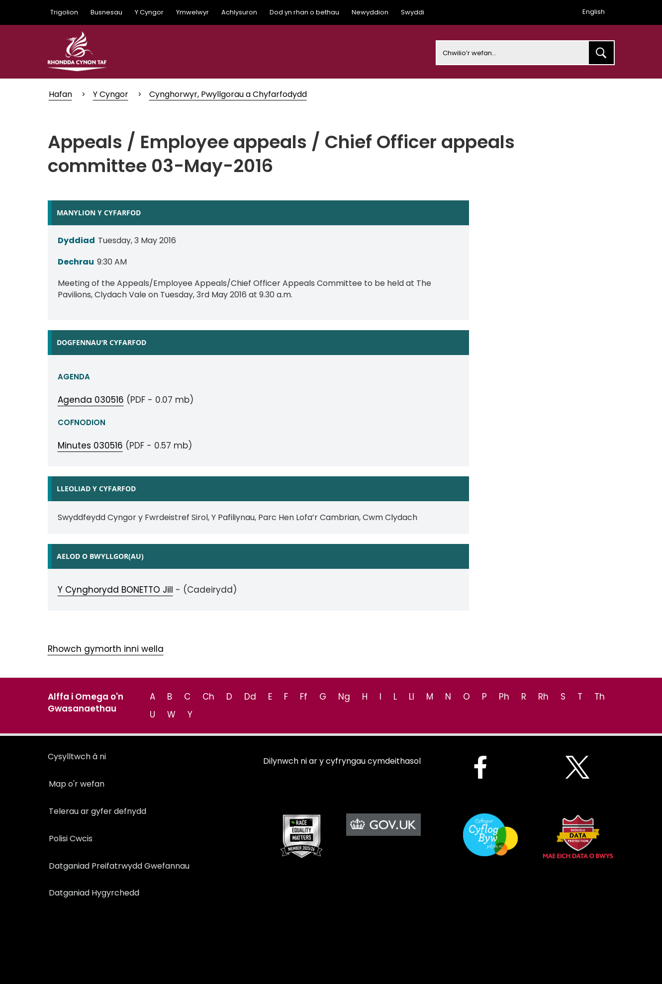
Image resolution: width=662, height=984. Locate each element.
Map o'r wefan (76, 784)
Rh (543, 697)
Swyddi (412, 12)
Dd (250, 697)
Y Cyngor (149, 12)
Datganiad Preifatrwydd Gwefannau (119, 866)
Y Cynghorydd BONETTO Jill (115, 590)
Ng (344, 697)
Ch (208, 697)
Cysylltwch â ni (77, 756)
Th (599, 697)
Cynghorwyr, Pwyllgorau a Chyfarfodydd (228, 94)
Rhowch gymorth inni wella (106, 649)
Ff (303, 697)
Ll (411, 697)
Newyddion (370, 12)
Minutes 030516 (90, 445)
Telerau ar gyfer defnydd (97, 811)
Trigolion (64, 12)
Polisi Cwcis (71, 838)
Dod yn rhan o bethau (304, 12)
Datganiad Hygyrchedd (94, 892)
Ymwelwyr (192, 12)
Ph (504, 697)
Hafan (60, 94)
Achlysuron (239, 12)
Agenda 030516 (91, 400)
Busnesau (106, 12)
